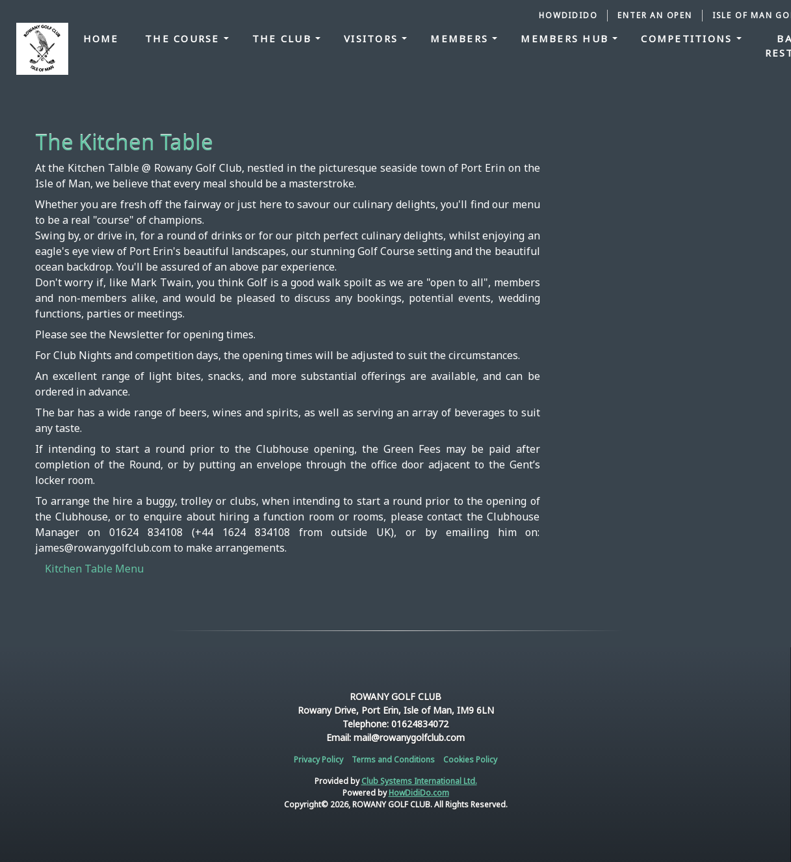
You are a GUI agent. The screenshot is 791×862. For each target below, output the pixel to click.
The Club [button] (283, 38)
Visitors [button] (373, 38)
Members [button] (461, 38)
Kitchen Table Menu (94, 568)
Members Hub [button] (566, 38)
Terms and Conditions (393, 759)
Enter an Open (654, 15)
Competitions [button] (688, 38)
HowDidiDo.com (419, 792)
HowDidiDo (568, 15)
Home (101, 38)
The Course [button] (184, 38)
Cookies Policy (470, 759)
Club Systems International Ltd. (419, 781)
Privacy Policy (318, 759)
